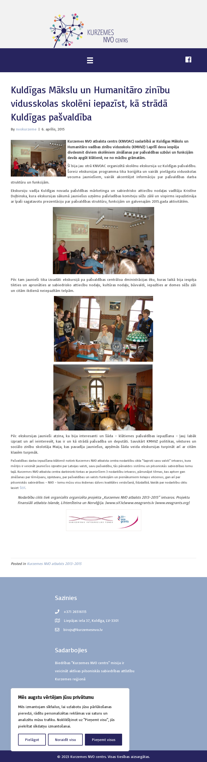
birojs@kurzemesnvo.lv (83, 629)
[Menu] (90, 60)
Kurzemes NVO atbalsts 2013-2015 (54, 563)
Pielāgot (32, 739)
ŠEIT (22, 488)
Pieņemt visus (103, 739)
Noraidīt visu (65, 739)
